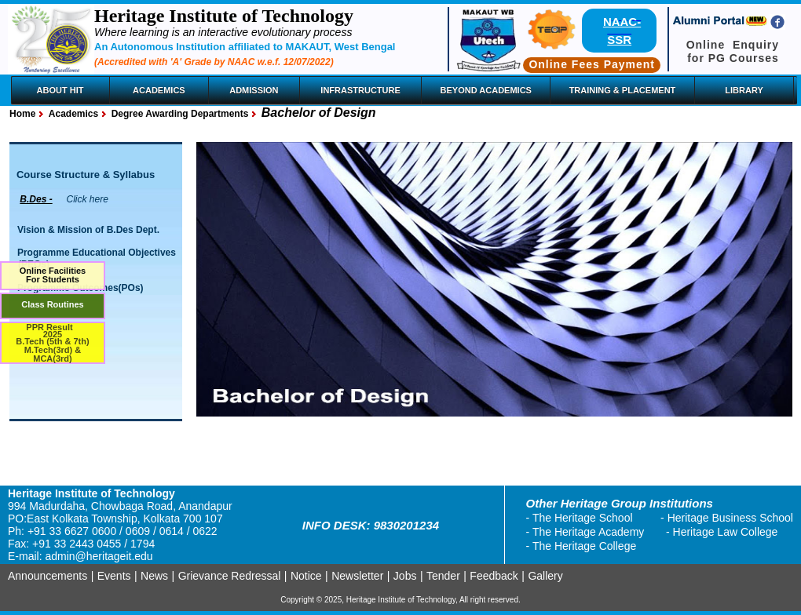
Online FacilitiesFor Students (53, 275)
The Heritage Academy (588, 532)
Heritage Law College (725, 532)
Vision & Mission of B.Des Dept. (88, 229)
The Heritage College (584, 546)
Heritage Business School (730, 517)
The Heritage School (582, 517)
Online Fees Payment (592, 64)
